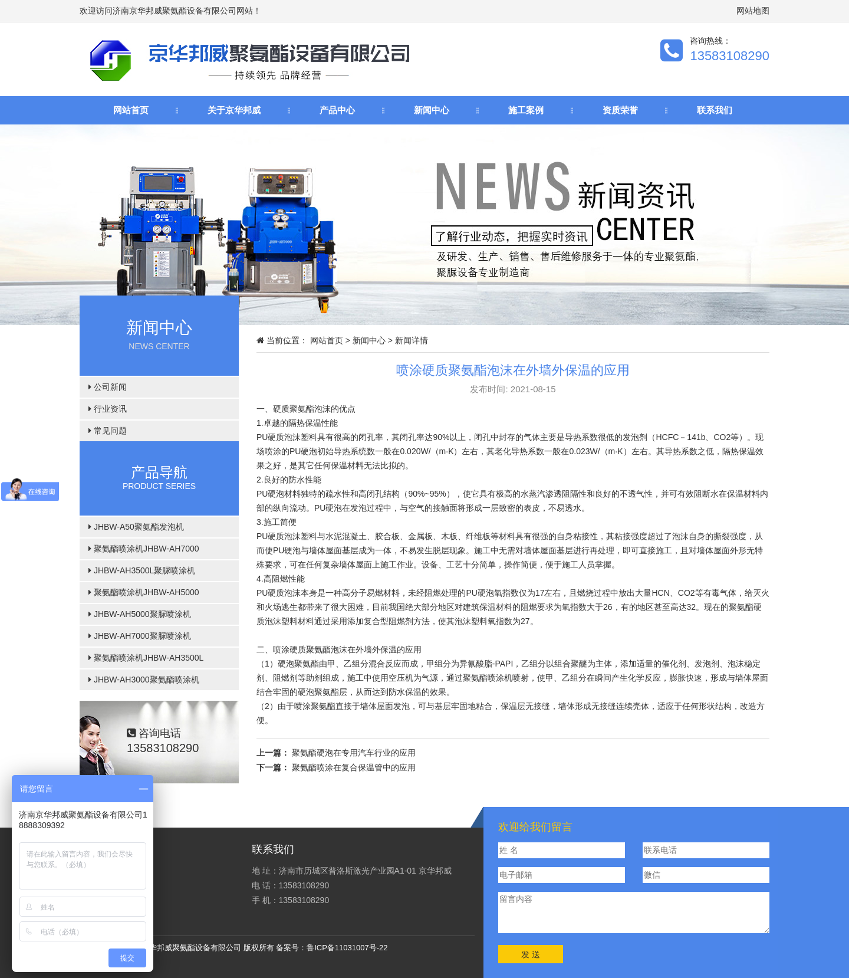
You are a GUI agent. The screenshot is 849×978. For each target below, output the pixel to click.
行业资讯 (107, 408)
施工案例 (526, 110)
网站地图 (752, 10)
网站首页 (131, 110)
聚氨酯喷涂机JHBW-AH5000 (143, 592)
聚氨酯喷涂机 (487, 677)
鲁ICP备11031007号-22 (347, 947)
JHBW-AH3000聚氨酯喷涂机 (143, 679)
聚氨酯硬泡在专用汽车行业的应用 (354, 752)
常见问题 (107, 430)
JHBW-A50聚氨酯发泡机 (136, 526)
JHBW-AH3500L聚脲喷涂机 (141, 570)
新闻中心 (431, 110)
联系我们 (714, 110)
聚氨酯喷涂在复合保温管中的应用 (354, 767)
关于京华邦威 (234, 110)
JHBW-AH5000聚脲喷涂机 (139, 614)
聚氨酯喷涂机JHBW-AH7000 (143, 548)
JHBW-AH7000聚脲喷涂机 (139, 636)
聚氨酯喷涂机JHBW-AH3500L (145, 657)
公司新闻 (107, 387)
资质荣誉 (620, 110)
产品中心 (337, 110)
